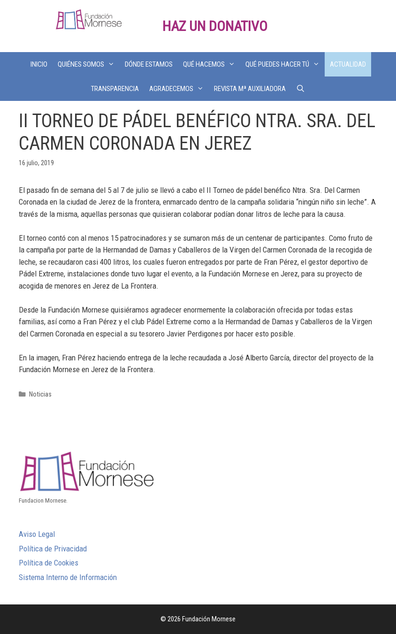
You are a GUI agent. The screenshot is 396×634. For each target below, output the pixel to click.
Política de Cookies (48, 562)
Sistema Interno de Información (68, 577)
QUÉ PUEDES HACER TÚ (285, 64)
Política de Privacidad (53, 548)
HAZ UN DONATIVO (214, 26)
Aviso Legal (37, 534)
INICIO (38, 64)
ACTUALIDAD (348, 64)
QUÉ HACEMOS (211, 64)
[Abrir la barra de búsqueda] (300, 88)
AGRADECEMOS (179, 88)
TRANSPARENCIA (115, 88)
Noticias (40, 394)
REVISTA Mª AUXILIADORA (250, 88)
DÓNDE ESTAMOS (149, 64)
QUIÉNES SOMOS (89, 64)
